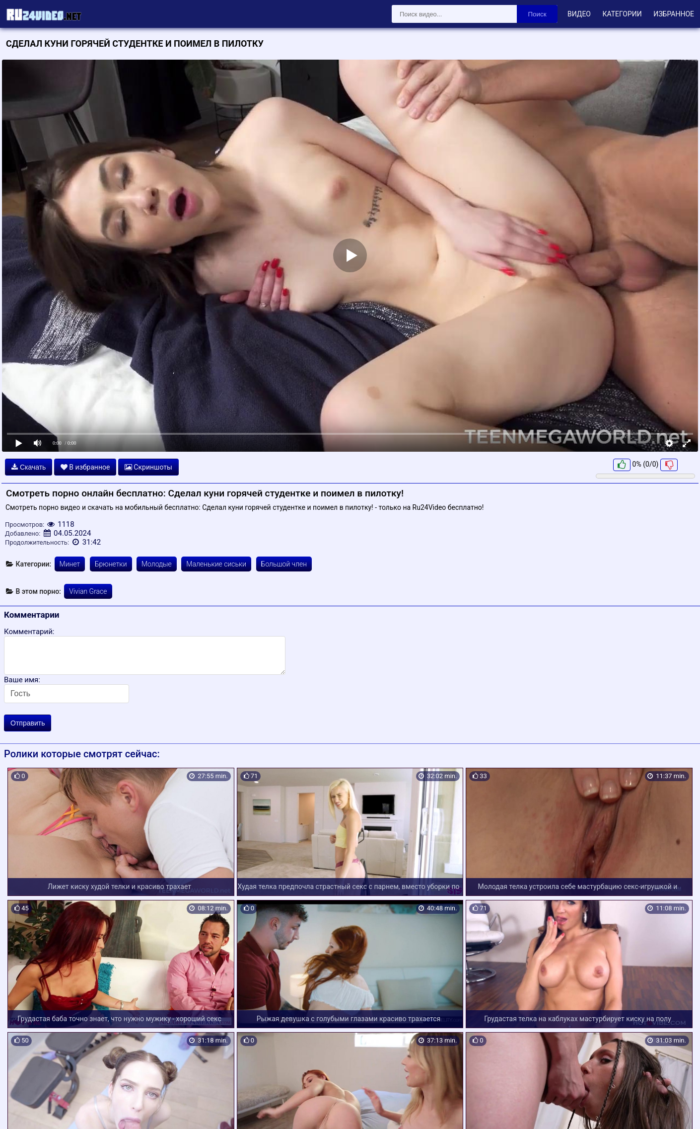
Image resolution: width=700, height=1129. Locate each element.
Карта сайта (22, 1110)
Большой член (284, 564)
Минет (70, 564)
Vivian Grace (88, 591)
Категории (621, 14)
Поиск (537, 14)
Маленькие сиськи (216, 564)
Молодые (156, 564)
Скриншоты (148, 467)
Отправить (27, 723)
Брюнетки (111, 564)
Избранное (673, 14)
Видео (579, 14)
